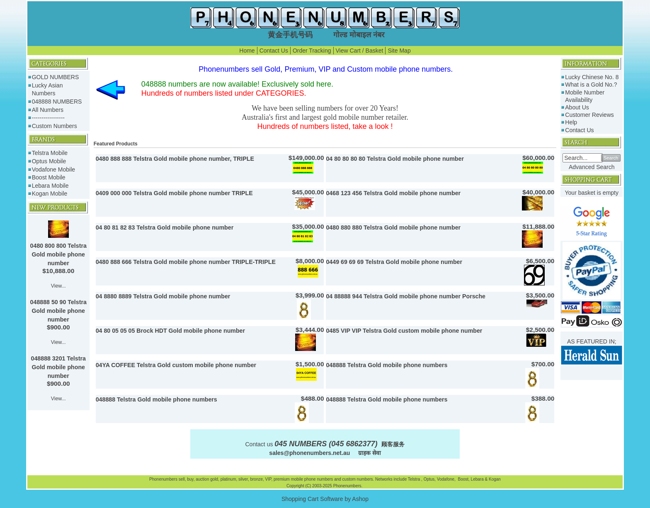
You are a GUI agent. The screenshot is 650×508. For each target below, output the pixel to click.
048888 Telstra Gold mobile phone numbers (386, 365)
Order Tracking (312, 50)
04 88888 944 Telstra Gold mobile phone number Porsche (405, 296)
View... (58, 286)
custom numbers (357, 479)
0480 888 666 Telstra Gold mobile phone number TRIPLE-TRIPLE (186, 262)
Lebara (477, 479)
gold (214, 479)
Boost (463, 479)
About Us (577, 107)
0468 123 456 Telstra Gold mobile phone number (393, 193)
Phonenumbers (163, 479)
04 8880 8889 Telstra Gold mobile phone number (163, 296)
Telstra (414, 479)
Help (571, 122)
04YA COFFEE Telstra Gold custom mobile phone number (176, 365)
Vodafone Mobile (53, 169)
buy (190, 479)
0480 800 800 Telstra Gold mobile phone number (58, 254)
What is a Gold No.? (591, 84)
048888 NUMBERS (57, 101)
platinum (228, 479)
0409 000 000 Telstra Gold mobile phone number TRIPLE (174, 193)
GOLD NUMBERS (55, 77)
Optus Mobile (49, 161)
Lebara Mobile (50, 185)
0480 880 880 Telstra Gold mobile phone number (393, 227)
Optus (429, 479)
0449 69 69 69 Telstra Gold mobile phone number (394, 262)
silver (243, 479)
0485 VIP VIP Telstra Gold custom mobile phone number (404, 330)
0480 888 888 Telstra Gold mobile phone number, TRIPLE (175, 158)
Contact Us (274, 50)
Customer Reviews (589, 114)
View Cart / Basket (359, 50)
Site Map (399, 50)
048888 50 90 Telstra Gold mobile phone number (58, 311)
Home (247, 50)
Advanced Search (592, 167)
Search (611, 157)
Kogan (494, 479)
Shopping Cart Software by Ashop (325, 499)
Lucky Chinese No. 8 (591, 77)
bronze (256, 479)
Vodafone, (447, 479)
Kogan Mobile (50, 193)
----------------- (48, 117)
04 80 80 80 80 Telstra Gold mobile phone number (394, 158)
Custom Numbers (54, 126)
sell (182, 479)
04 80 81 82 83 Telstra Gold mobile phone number (164, 227)
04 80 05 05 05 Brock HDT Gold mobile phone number (170, 330)
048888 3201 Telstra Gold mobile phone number (58, 367)
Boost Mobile (48, 177)
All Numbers (47, 109)
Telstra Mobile (50, 153)
